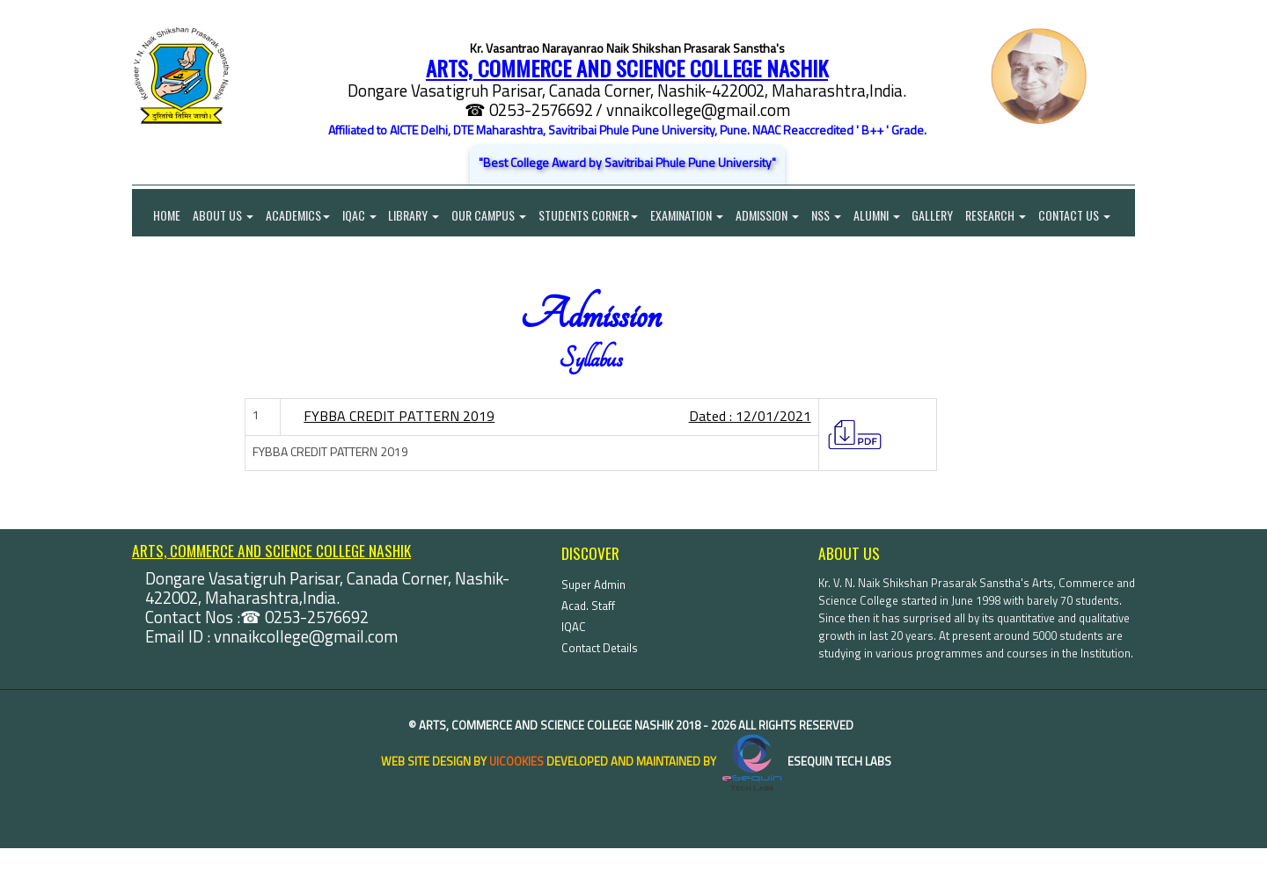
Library (417, 216)
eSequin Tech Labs (805, 806)
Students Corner (594, 216)
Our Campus (494, 216)
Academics (299, 216)
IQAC (362, 216)
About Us (224, 216)
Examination (693, 216)
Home (156, 216)
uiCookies (516, 806)
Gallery (943, 216)
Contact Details (599, 692)
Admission (775, 216)
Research (1008, 216)
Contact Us (168, 259)
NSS (835, 216)
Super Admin (593, 629)
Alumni (886, 216)
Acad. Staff (588, 650)
